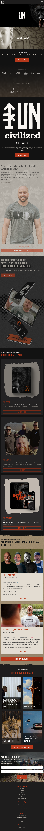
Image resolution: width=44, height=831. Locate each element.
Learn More (22, 155)
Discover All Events (22, 659)
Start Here (22, 60)
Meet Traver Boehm (22, 815)
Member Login (22, 827)
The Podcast (22, 794)
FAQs (22, 819)
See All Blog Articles (22, 747)
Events (22, 790)
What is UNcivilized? (22, 817)
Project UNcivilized (22, 806)
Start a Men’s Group (22, 810)
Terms (22, 829)
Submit (22, 777)
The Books (22, 788)
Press (22, 821)
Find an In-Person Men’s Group (22, 808)
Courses (22, 792)
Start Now (22, 528)
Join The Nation (22, 804)
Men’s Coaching (22, 798)
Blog (22, 796)
